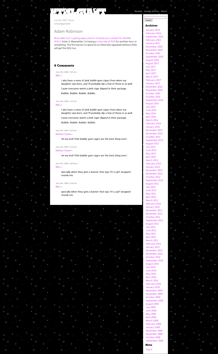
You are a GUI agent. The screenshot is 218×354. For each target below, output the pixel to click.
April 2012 (151, 197)
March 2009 (152, 320)
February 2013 (153, 163)
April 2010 (151, 277)
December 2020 (154, 46)
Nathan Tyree (63, 134)
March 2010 (152, 280)
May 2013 (151, 153)
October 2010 (153, 257)
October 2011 (153, 217)
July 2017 (151, 66)
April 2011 (151, 237)
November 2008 (154, 333)
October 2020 (153, 53)
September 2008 (154, 340)
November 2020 (154, 50)
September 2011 (154, 220)
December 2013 (154, 130)
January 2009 (153, 327)
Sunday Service (151, 11)
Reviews (138, 11)
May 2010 (151, 273)
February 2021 (153, 39)
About (164, 11)
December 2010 (154, 250)
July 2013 (151, 146)
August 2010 (152, 263)
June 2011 (151, 230)
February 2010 (153, 283)
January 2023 (153, 29)
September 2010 (154, 260)
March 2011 (152, 240)
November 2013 (154, 133)
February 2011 (153, 243)
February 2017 (153, 80)
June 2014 (151, 110)
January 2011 (153, 247)
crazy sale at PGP (106, 41)
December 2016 (154, 86)
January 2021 (153, 43)
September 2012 (154, 180)
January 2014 (153, 126)
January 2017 (153, 83)
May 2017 (151, 70)
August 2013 (152, 143)
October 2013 (153, 136)
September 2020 (154, 56)
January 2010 (153, 287)
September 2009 (154, 300)
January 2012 (153, 207)
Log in (149, 349)
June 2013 (151, 150)
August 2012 (152, 183)
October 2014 (153, 96)
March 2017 (152, 76)
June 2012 (151, 190)
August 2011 (152, 223)
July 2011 (151, 227)
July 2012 (151, 186)
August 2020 (152, 60)
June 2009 (151, 310)
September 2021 (154, 36)
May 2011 (151, 233)
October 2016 (153, 93)
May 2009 (151, 313)
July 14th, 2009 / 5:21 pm (66, 101)
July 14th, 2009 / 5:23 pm (66, 147)
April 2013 (151, 156)
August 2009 (152, 303)
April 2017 (151, 73)
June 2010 (151, 270)
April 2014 (151, 116)
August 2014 (152, 103)
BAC (58, 75)
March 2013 (152, 160)
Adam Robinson (68, 31)
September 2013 (154, 140)
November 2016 (154, 90)
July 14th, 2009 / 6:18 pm (66, 183)
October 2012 (153, 176)
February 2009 (153, 323)
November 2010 (154, 253)
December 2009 (154, 290)
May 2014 (151, 113)
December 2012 (154, 170)
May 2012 (151, 193)
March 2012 (152, 200)
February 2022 (153, 33)
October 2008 (153, 337)
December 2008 (154, 330)
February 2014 (153, 123)
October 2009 (153, 297)
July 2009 (151, 307)
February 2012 (153, 203)
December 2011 (154, 210)
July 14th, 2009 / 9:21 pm (66, 72)
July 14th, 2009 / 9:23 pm (66, 130)
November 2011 (154, 213)
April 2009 (151, 317)
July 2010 (151, 267)
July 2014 (151, 106)
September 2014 (154, 100)
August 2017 (152, 63)
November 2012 (154, 173)
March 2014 (152, 120)
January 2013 (153, 166)
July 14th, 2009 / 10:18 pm (67, 163)
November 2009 (154, 293)
